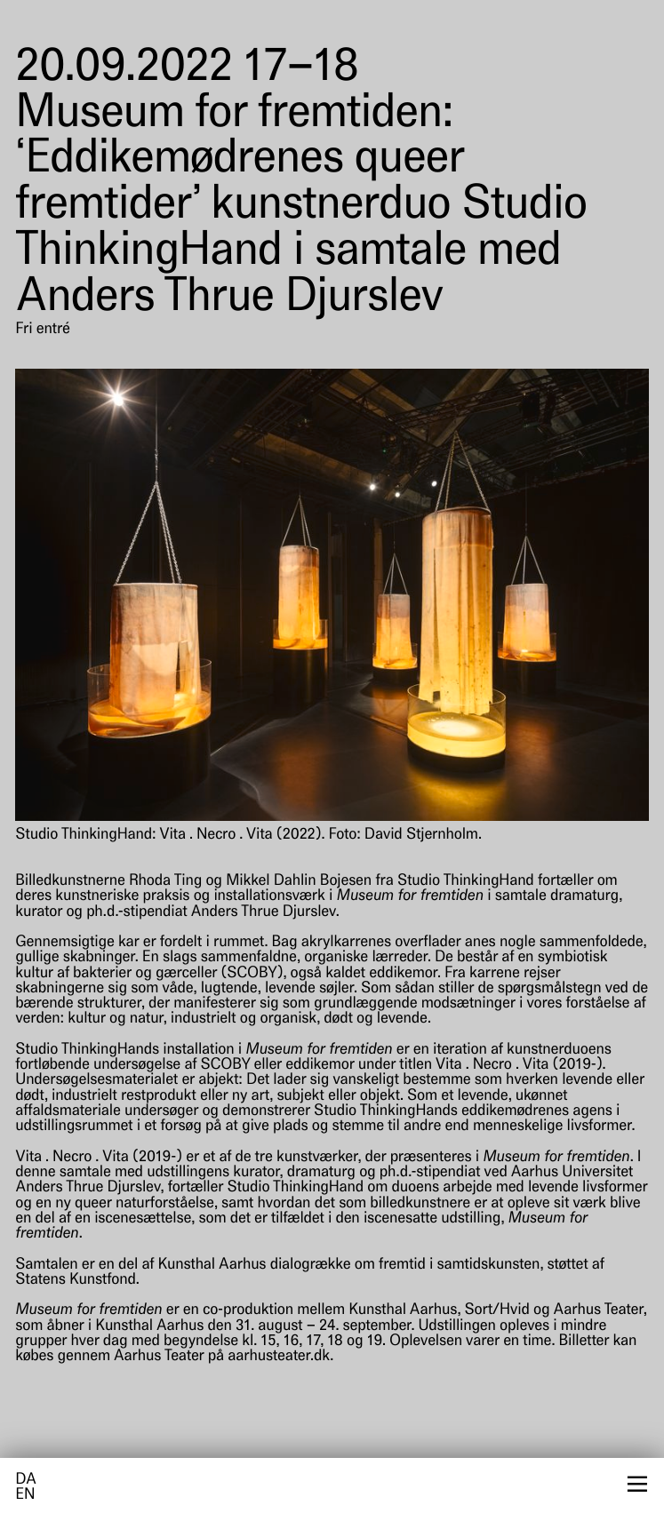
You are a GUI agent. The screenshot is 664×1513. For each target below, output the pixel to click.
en (25, 1495)
